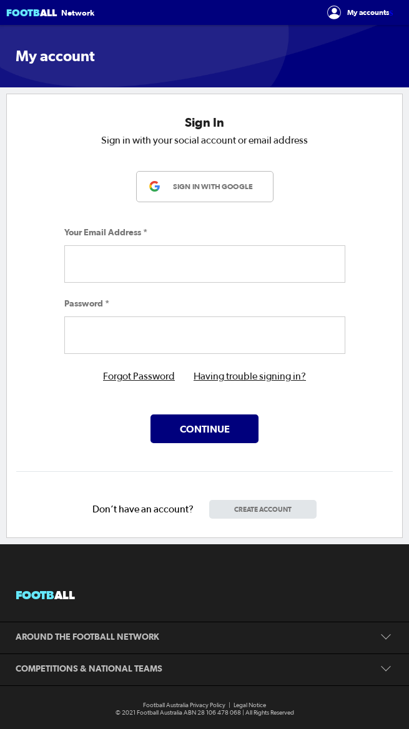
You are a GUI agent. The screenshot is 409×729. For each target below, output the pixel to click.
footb (45, 595)
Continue (205, 428)
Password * (86, 303)
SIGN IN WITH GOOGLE (213, 186)
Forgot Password (139, 376)
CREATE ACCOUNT (263, 509)
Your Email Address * (105, 232)
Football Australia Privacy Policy (184, 705)
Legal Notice (250, 705)
